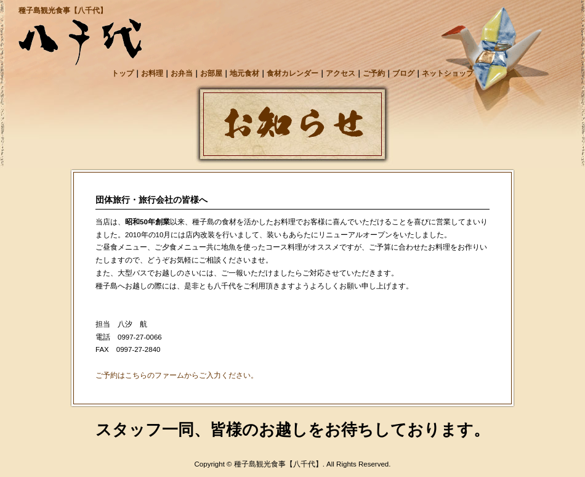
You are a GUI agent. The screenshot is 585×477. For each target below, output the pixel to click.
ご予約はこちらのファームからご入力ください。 (176, 375)
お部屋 (211, 73)
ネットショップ (448, 73)
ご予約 (374, 73)
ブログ (403, 73)
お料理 (152, 73)
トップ (122, 73)
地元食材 (244, 73)
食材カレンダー (292, 73)
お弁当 (182, 73)
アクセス (340, 73)
